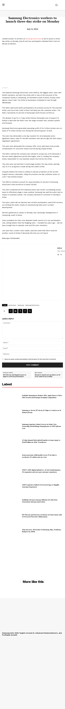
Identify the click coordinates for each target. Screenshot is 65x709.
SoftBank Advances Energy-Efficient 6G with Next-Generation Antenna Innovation (40, 501)
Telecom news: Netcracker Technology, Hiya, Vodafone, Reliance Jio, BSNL (41, 531)
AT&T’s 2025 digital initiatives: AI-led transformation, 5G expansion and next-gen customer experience (41, 471)
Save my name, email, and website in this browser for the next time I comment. (30, 359)
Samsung (21, 305)
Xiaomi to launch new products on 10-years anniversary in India (48, 375)
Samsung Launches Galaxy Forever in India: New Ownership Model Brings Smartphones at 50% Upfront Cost (41, 426)
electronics (12, 305)
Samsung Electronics (33, 39)
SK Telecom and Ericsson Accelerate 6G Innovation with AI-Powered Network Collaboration (42, 516)
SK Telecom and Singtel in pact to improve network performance (14, 375)
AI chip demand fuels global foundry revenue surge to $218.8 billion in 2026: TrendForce (41, 441)
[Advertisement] (32, 553)
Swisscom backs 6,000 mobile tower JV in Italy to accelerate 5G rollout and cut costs (39, 456)
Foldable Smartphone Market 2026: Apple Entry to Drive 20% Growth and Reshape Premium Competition (42, 396)
